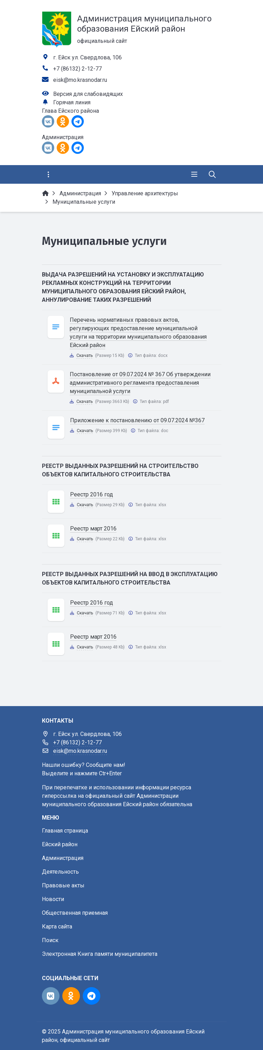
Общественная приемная (75, 912)
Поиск (50, 940)
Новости (53, 899)
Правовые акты (63, 885)
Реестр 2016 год (91, 494)
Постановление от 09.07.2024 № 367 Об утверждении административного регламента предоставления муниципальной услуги (140, 382)
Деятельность (60, 871)
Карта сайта (57, 926)
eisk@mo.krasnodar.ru (80, 80)
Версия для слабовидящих (88, 94)
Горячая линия (71, 102)
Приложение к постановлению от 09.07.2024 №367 (137, 420)
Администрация (62, 858)
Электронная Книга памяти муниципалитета (99, 954)
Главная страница (65, 830)
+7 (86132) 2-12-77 (77, 68)
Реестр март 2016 (93, 528)
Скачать (84, 355)
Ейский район (59, 844)
